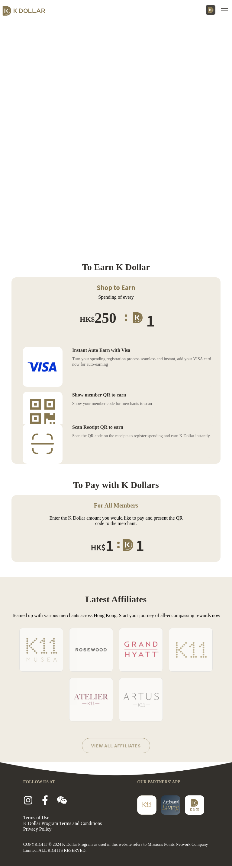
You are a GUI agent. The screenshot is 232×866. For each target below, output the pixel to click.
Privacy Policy (37, 829)
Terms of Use (36, 817)
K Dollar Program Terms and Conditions (62, 823)
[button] (225, 9)
